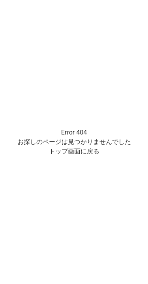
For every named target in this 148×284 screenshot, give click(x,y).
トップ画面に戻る (74, 151)
